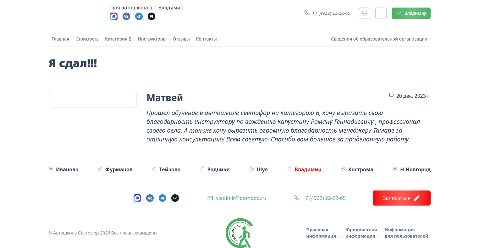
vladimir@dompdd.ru (241, 198)
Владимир (411, 13)
